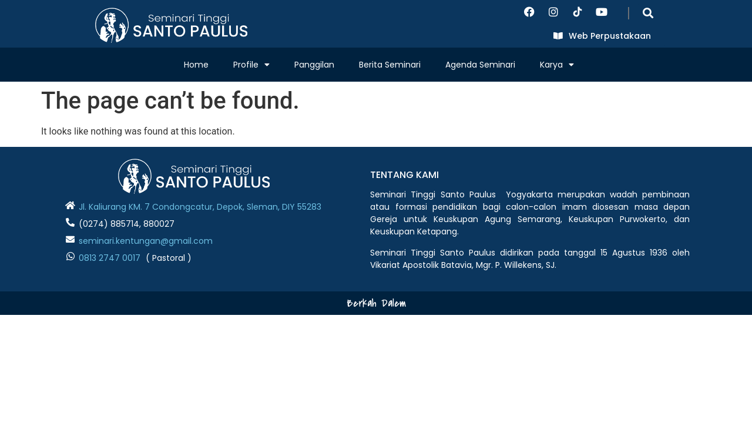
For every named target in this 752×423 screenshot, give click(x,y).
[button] (647, 12)
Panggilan (314, 64)
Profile (251, 65)
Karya (557, 65)
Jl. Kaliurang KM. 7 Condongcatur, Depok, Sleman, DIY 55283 (200, 207)
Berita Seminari (390, 64)
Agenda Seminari (480, 64)
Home (196, 64)
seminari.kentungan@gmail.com (146, 241)
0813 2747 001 (107, 258)
